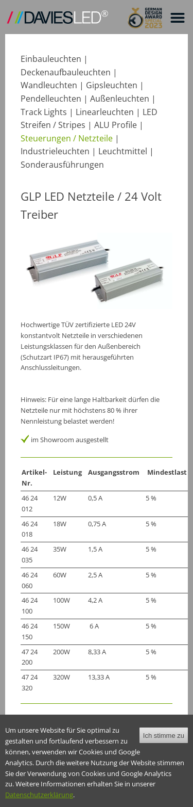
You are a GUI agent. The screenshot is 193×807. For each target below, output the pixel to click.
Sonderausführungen (62, 164)
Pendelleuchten (51, 98)
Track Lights (44, 112)
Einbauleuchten (51, 58)
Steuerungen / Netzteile (67, 138)
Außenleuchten (119, 98)
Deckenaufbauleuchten (66, 72)
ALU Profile (115, 125)
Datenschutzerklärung (39, 802)
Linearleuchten (105, 112)
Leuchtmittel (122, 151)
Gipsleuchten (111, 85)
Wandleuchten (49, 85)
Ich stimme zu (163, 743)
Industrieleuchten (55, 151)
